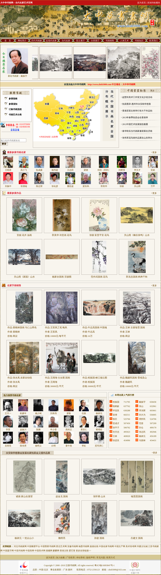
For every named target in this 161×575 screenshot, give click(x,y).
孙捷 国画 (99, 538)
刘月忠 (116, 432)
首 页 (7, 40)
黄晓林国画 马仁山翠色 (25, 327)
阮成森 (39, 170)
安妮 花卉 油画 (24, 235)
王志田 (70, 170)
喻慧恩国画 (137, 496)
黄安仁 (84, 429)
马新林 (142, 440)
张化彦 (55, 186)
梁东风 (86, 186)
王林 (127, 331)
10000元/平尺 (132, 386)
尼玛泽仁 (99, 446)
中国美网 (30, 550)
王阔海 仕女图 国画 (60, 377)
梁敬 (69, 413)
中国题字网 (8, 550)
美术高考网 (131, 546)
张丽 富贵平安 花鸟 (99, 235)
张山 (142, 406)
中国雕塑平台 (33, 546)
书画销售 (109, 40)
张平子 (116, 427)
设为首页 (50, 557)
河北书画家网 (20, 546)
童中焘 (69, 446)
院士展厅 (80, 40)
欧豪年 (23, 413)
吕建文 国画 (137, 538)
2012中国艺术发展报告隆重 (135, 124)
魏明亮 (61, 538)
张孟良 (116, 440)
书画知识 (139, 40)
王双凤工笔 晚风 (58, 327)
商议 (15, 336)
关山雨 (137, 186)
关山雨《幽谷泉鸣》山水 (137, 235)
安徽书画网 (72, 546)
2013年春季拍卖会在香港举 (135, 117)
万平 (153, 186)
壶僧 (116, 415)
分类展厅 (95, 40)
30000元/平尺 (57, 386)
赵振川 (23, 429)
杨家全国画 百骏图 (61, 276)
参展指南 (13, 98)
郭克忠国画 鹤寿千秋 (136, 276)
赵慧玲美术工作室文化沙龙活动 (137, 97)
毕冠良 (116, 410)
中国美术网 (40, 550)
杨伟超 (55, 170)
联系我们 (153, 40)
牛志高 (91, 331)
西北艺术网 (61, 546)
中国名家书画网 (106, 546)
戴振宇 (24, 76)
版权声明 (90, 557)
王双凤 (53, 331)
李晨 (8, 429)
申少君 (53, 429)
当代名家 (66, 40)
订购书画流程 (15, 109)
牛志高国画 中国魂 (97, 327)
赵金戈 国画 (62, 496)
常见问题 (100, 557)
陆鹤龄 (116, 406)
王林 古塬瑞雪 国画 (135, 327)
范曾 (142, 423)
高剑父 (69, 429)
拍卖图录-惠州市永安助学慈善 (136, 104)
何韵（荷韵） (103, 170)
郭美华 (104, 186)
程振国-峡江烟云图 (97, 377)
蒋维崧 (99, 429)
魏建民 (128, 382)
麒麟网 (56, 550)
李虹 (84, 446)
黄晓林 (16, 331)
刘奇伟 (53, 413)
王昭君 (8, 170)
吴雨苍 (8, 446)
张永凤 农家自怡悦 (22, 377)
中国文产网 (119, 546)
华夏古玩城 (142, 546)
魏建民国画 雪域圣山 (136, 377)
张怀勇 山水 (99, 496)
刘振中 (8, 186)
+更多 (154, 152)
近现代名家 (51, 40)
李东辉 (142, 410)
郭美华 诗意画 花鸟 (62, 235)
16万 (90, 336)
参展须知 (13, 104)
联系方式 (110, 557)
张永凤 (16, 382)
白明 (53, 446)
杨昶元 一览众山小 (24, 538)
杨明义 (38, 446)
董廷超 (70, 186)
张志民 (142, 432)
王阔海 (53, 382)
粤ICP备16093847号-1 (104, 565)
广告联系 (70, 557)
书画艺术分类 (15, 114)
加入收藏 (60, 557)
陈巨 (116, 419)
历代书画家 (36, 40)
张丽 (122, 186)
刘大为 (142, 415)
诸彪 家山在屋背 (24, 496)
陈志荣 (39, 186)
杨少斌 (38, 413)
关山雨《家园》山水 (24, 276)
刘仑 (142, 427)
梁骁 (86, 170)
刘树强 (122, 170)
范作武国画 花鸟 (99, 276)
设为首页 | (142, 2)
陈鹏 (38, 429)
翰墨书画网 (84, 546)
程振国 (91, 382)
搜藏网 (49, 550)
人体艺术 (124, 40)
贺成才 (116, 423)
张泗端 (24, 186)
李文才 (137, 170)
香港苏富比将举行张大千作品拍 (137, 110)
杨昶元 (99, 413)
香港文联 (64, 550)
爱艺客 (72, 550)
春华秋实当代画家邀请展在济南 (137, 131)
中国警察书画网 (48, 546)
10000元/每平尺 (58, 336)
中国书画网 (19, 550)
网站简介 (22, 40)
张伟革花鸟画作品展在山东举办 (137, 138)
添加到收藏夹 (153, 2)
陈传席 (23, 446)
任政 (85, 413)
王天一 (8, 413)
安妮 (153, 170)
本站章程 (80, 557)
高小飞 (24, 170)
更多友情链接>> (83, 550)
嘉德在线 (94, 546)
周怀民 (142, 419)
